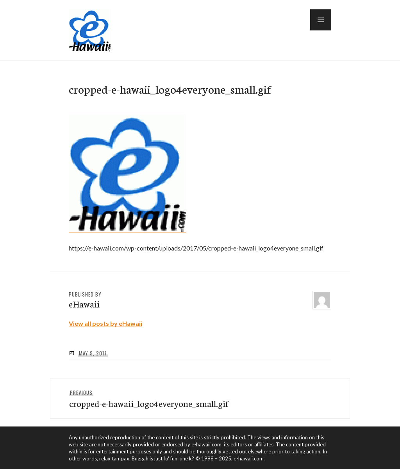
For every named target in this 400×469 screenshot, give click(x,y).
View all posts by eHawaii (105, 323)
